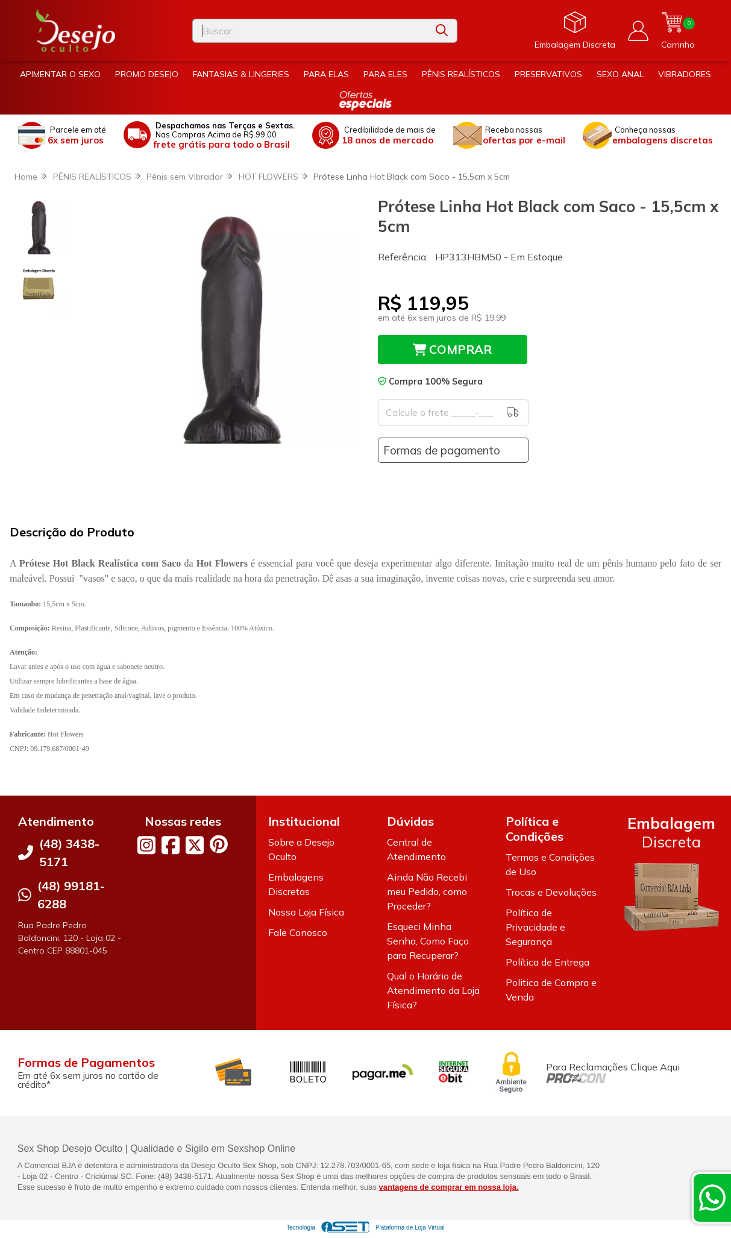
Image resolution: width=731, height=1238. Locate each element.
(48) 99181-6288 (71, 894)
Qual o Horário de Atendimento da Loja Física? (433, 990)
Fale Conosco (297, 932)
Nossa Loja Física (306, 912)
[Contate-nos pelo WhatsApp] (712, 1197)
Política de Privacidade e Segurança (535, 927)
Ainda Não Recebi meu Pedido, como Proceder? (427, 891)
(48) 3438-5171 (69, 852)
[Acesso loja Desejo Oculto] (638, 31)
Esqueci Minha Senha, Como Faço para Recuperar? (428, 940)
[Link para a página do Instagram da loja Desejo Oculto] (146, 845)
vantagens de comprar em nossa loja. (449, 1187)
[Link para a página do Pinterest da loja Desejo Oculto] (219, 844)
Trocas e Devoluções (551, 892)
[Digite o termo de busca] (310, 30)
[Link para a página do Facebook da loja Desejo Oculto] (171, 845)
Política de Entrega (547, 962)
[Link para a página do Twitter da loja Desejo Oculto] (195, 845)
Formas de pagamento (441, 450)
